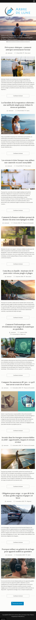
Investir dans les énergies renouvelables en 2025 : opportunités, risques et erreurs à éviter (18, 439)
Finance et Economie (28, 223)
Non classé (27, 53)
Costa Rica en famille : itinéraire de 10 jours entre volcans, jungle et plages (18, 272)
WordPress (21, 616)
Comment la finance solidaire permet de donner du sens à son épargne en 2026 (18, 218)
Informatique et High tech (19, 334)
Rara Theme (30, 614)
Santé (27, 110)
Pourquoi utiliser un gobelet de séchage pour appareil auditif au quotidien (18, 550)
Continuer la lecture (18, 95)
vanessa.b (9, 53)
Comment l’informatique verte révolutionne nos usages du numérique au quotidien (18, 326)
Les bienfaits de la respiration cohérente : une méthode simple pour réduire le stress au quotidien (18, 105)
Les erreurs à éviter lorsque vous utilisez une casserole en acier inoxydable (18, 161)
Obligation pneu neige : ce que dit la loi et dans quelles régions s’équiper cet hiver (18, 495)
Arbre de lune (14, 614)
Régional (29, 501)
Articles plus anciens (17, 603)
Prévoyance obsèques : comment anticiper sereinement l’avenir (18, 48)
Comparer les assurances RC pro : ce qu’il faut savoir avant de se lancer (18, 383)
